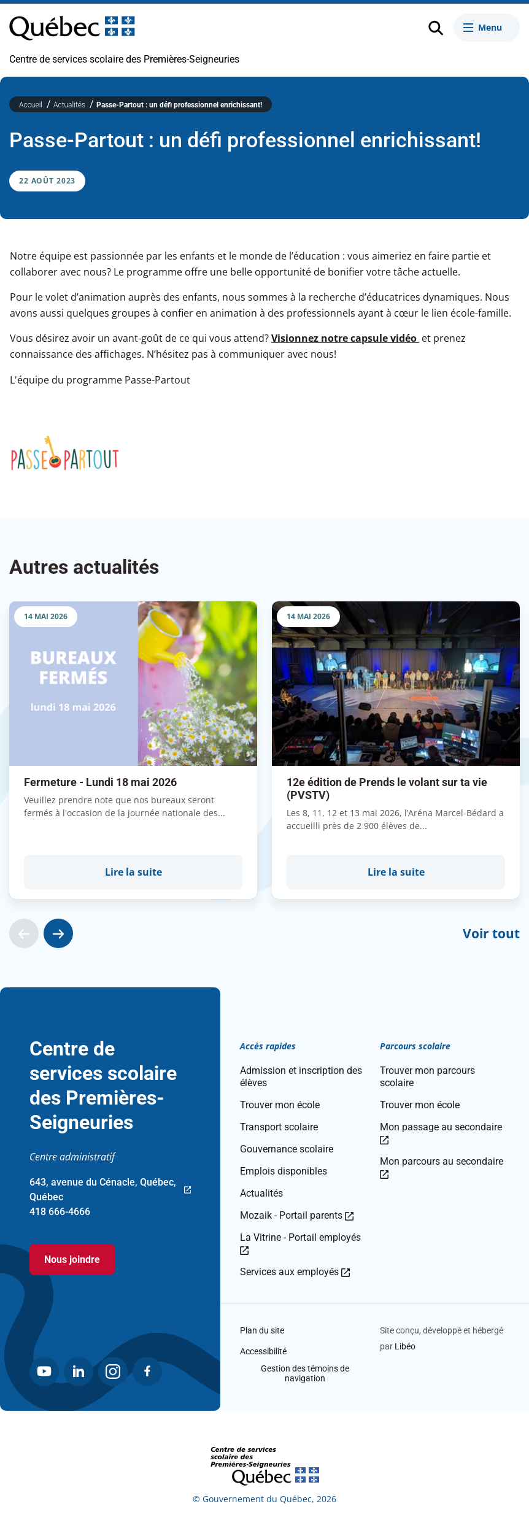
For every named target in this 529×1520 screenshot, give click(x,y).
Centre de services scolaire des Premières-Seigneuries (124, 59)
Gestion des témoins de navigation (305, 1373)
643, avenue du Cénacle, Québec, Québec (110, 1190)
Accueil (31, 105)
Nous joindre (72, 1259)
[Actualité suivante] (58, 933)
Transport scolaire (279, 1127)
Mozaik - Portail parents (296, 1215)
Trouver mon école (280, 1105)
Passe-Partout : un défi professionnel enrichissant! (179, 105)
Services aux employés (295, 1272)
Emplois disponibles (283, 1171)
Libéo (405, 1346)
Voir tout (491, 933)
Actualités (70, 105)
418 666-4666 (59, 1211)
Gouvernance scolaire (286, 1149)
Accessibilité (263, 1351)
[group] (133, 750)
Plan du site (262, 1330)
